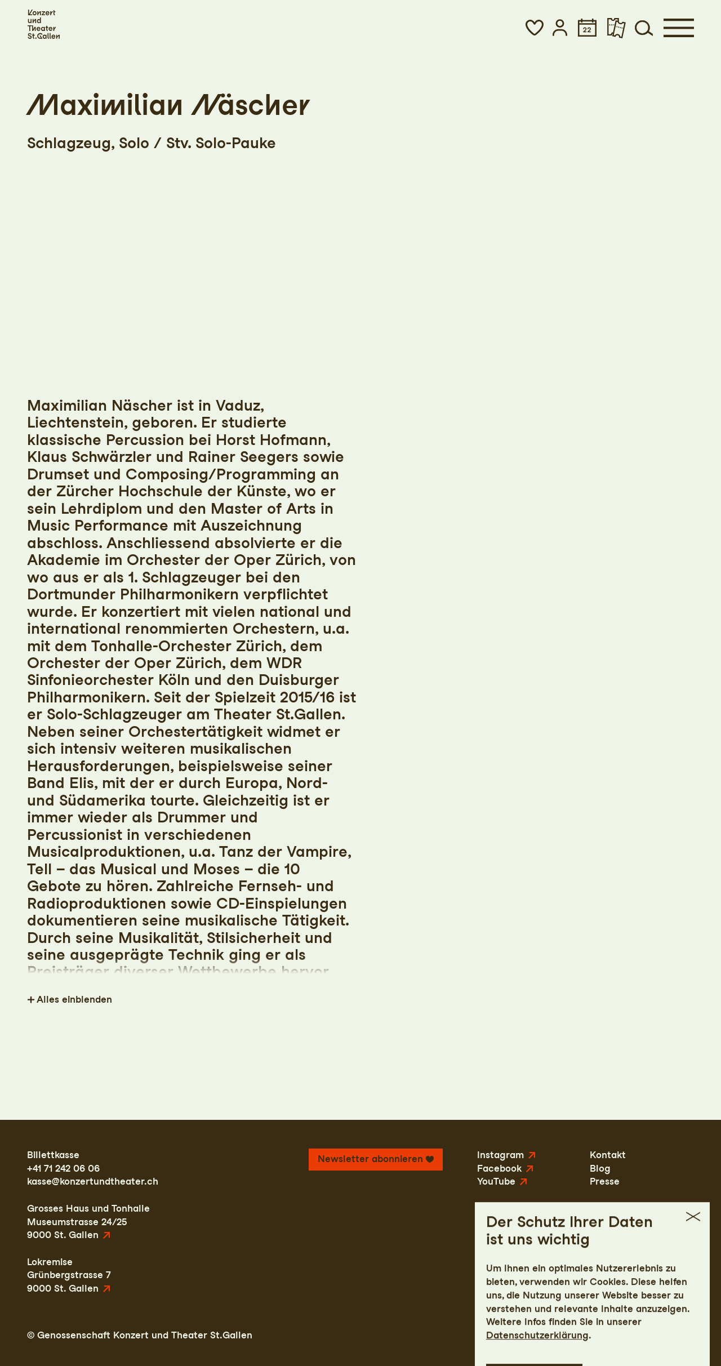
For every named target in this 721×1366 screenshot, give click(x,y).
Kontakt (608, 1154)
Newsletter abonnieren (370, 1158)
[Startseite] (43, 24)
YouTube (496, 1181)
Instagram (500, 1154)
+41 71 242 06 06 (63, 1168)
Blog (600, 1168)
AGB (637, 1335)
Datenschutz (588, 1335)
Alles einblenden (74, 999)
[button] (535, 27)
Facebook (499, 1168)
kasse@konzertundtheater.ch (92, 1181)
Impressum (525, 1335)
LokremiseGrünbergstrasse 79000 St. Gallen (69, 1275)
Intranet (675, 1335)
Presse (605, 1181)
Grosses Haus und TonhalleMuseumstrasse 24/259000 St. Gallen (88, 1221)
